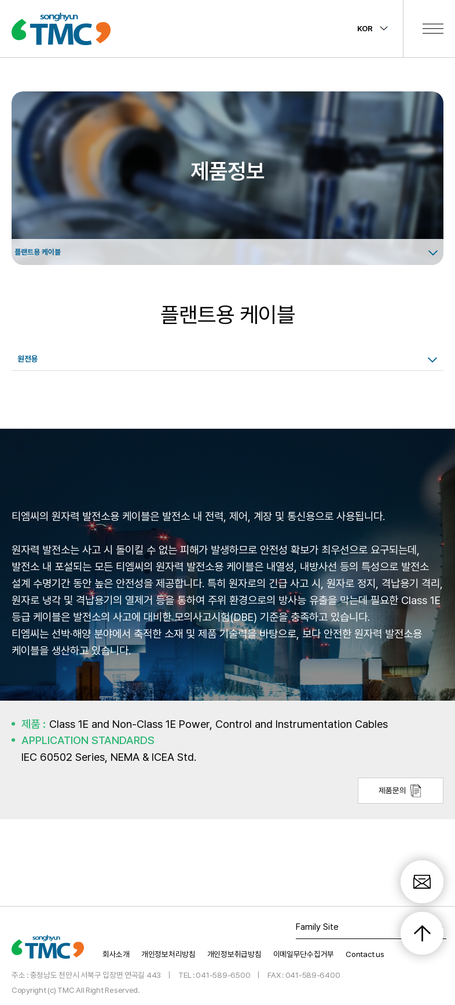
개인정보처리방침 (168, 953)
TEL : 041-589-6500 (214, 973)
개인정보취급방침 (234, 953)
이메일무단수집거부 (304, 953)
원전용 (27, 358)
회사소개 (116, 953)
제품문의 (401, 790)
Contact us (365, 953)
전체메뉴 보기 (433, 28)
